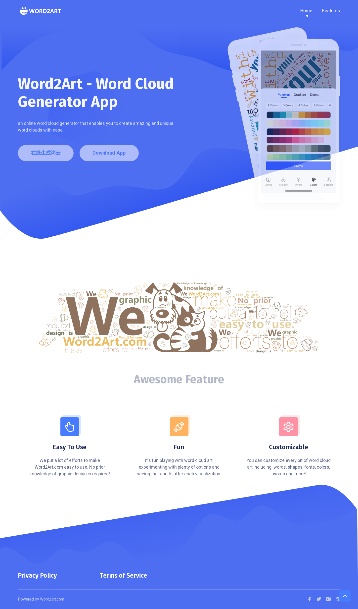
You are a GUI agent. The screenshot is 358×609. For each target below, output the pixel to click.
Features (331, 10)
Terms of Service (123, 575)
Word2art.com (52, 599)
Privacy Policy (37, 575)
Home (306, 10)
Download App (109, 154)
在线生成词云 (46, 154)
